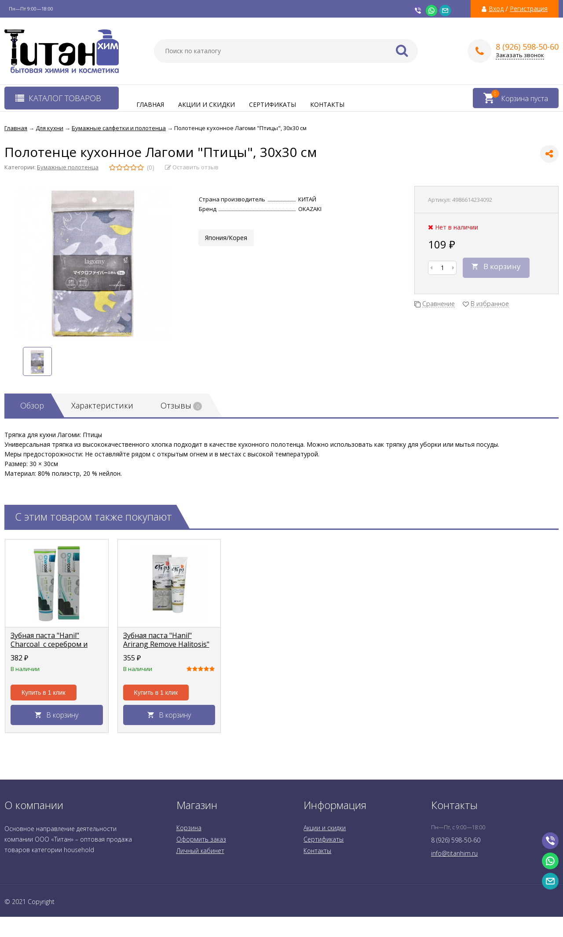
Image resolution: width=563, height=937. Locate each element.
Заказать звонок (520, 55)
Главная (150, 104)
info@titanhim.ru (454, 853)
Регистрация (529, 8)
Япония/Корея (226, 237)
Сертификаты (272, 104)
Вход (496, 8)
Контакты (327, 104)
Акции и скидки (206, 104)
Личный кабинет (200, 850)
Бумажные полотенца (68, 167)
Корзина (188, 828)
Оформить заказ (201, 839)
